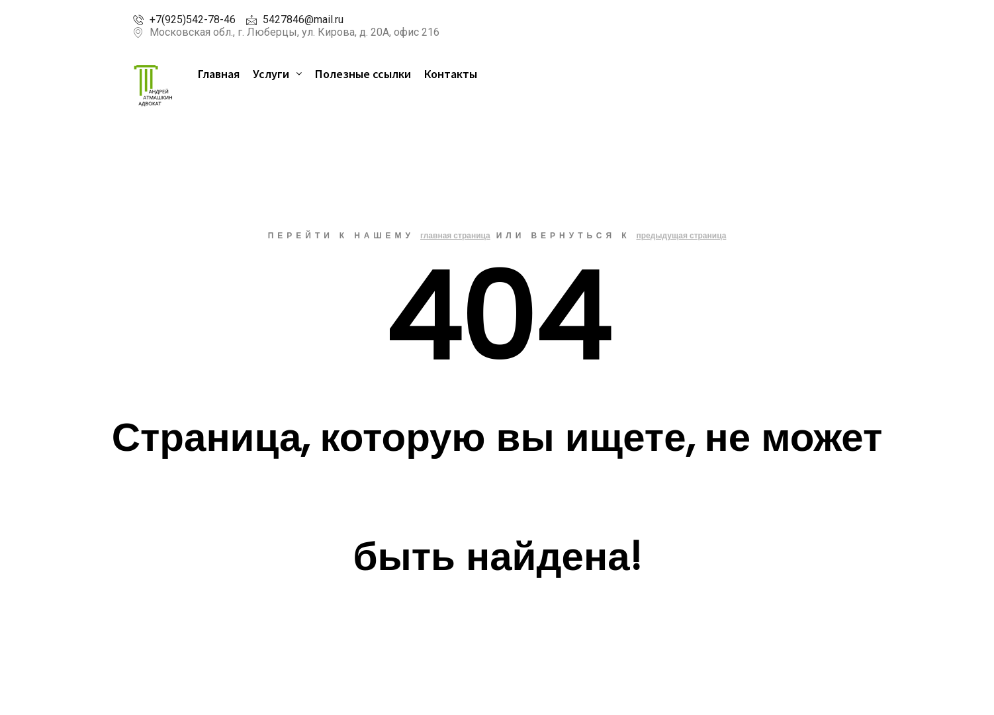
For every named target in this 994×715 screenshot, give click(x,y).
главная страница (455, 235)
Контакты (450, 73)
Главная (219, 73)
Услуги (277, 73)
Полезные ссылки (363, 73)
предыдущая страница (681, 235)
